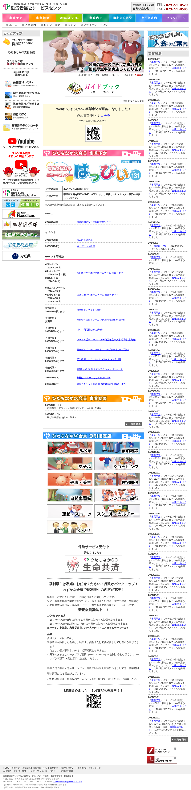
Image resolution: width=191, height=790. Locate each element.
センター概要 (51, 24)
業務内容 (96, 18)
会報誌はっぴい (69, 18)
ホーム (12, 24)
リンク (71, 24)
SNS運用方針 (66, 771)
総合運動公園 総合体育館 (21, 73)
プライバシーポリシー (96, 24)
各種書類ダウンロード (21, 127)
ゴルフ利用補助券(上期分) (90, 329)
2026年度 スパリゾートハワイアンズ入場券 (99, 359)
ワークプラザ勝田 (21, 41)
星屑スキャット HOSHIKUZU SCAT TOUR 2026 (101, 384)
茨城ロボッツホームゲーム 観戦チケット (97, 294)
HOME (6, 768)
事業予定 (15, 18)
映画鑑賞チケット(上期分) (90, 309)
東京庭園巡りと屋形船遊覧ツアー (94, 222)
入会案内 (29, 24)
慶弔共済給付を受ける (21, 95)
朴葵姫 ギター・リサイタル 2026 (93, 377)
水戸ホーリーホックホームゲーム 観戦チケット (101, 272)
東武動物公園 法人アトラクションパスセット (100, 369)
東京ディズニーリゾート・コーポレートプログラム (103, 349)
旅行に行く (21, 116)
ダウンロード (175, 18)
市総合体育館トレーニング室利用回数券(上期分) (101, 319)
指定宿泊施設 (122, 18)
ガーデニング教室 (86, 246)
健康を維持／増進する (21, 106)
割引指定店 (149, 18)
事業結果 (42, 18)
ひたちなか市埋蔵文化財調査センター (21, 63)
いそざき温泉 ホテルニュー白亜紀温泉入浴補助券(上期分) (106, 339)
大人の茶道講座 (85, 239)
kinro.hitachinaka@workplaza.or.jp (67, 782)
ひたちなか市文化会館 (21, 52)
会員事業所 (80, 768)
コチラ (105, 116)
